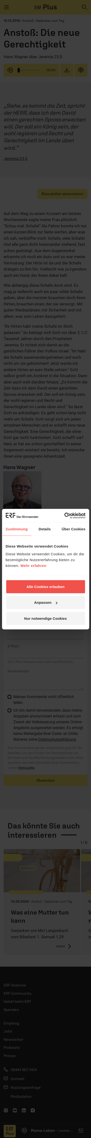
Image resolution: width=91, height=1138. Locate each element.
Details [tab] (45, 529)
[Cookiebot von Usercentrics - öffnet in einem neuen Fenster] (64, 515)
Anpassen (45, 602)
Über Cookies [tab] (73, 529)
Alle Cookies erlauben (45, 586)
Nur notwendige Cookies (45, 618)
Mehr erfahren (34, 565)
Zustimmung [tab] (17, 529)
